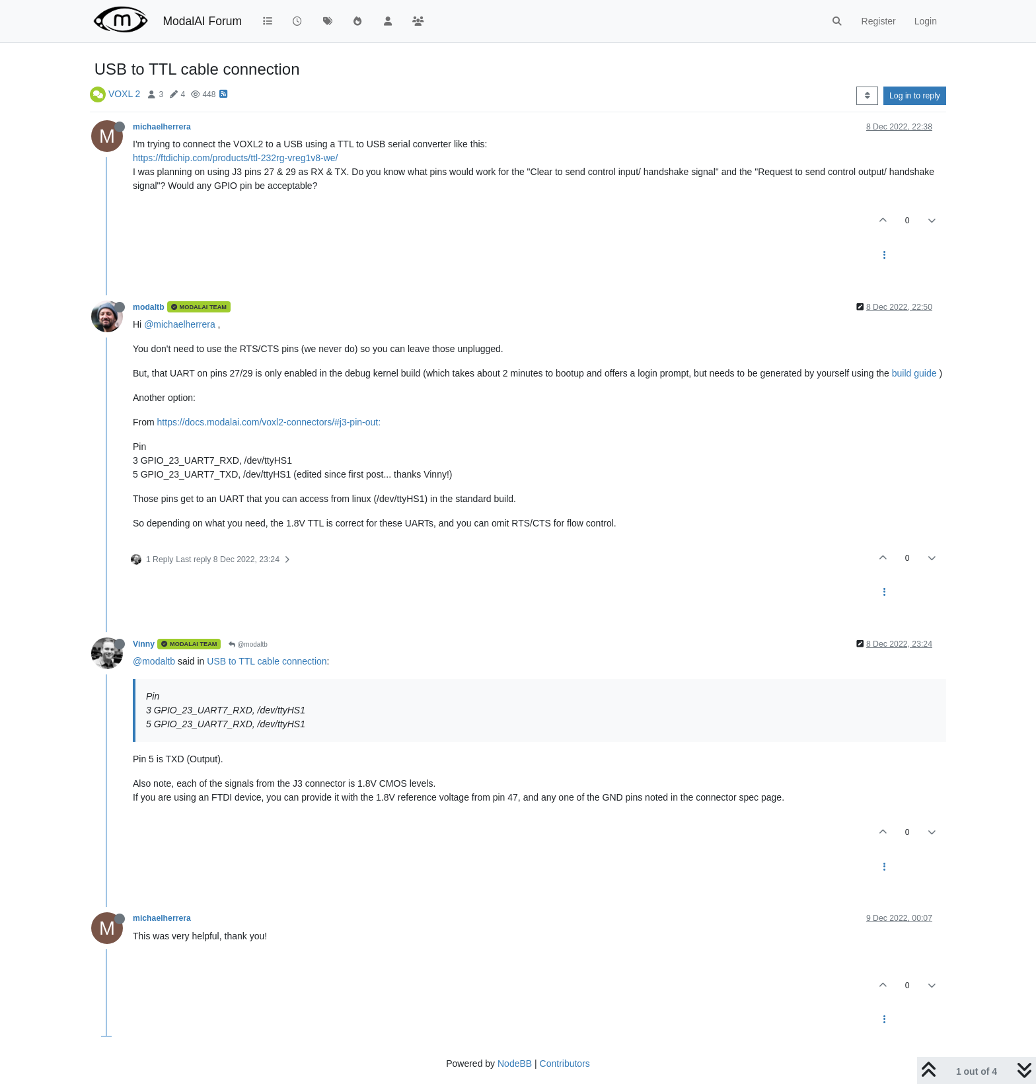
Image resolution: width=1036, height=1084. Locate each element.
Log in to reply (914, 95)
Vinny (144, 644)
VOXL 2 (124, 94)
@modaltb (248, 644)
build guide (914, 373)
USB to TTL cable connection (266, 661)
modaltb (149, 307)
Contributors (565, 1063)
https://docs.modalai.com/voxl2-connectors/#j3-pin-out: (269, 422)
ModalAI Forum (202, 21)
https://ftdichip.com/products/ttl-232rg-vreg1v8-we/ (235, 158)
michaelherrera (162, 126)
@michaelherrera (179, 324)
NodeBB (515, 1063)
